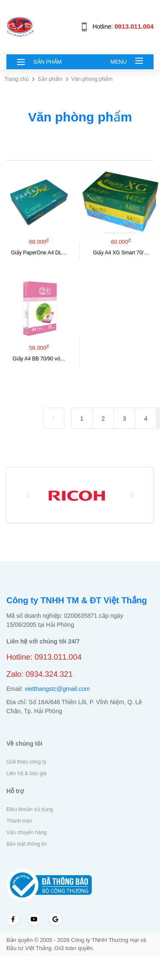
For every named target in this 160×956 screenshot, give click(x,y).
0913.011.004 (134, 26)
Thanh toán (19, 821)
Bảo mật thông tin (26, 844)
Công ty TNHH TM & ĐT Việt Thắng (76, 600)
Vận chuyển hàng (26, 832)
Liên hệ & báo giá (26, 773)
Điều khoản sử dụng (29, 809)
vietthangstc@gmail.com (57, 688)
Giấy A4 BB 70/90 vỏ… (39, 359)
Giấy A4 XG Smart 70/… (120, 253)
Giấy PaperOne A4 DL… (39, 253)
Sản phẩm (50, 79)
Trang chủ (17, 79)
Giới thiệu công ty (26, 762)
